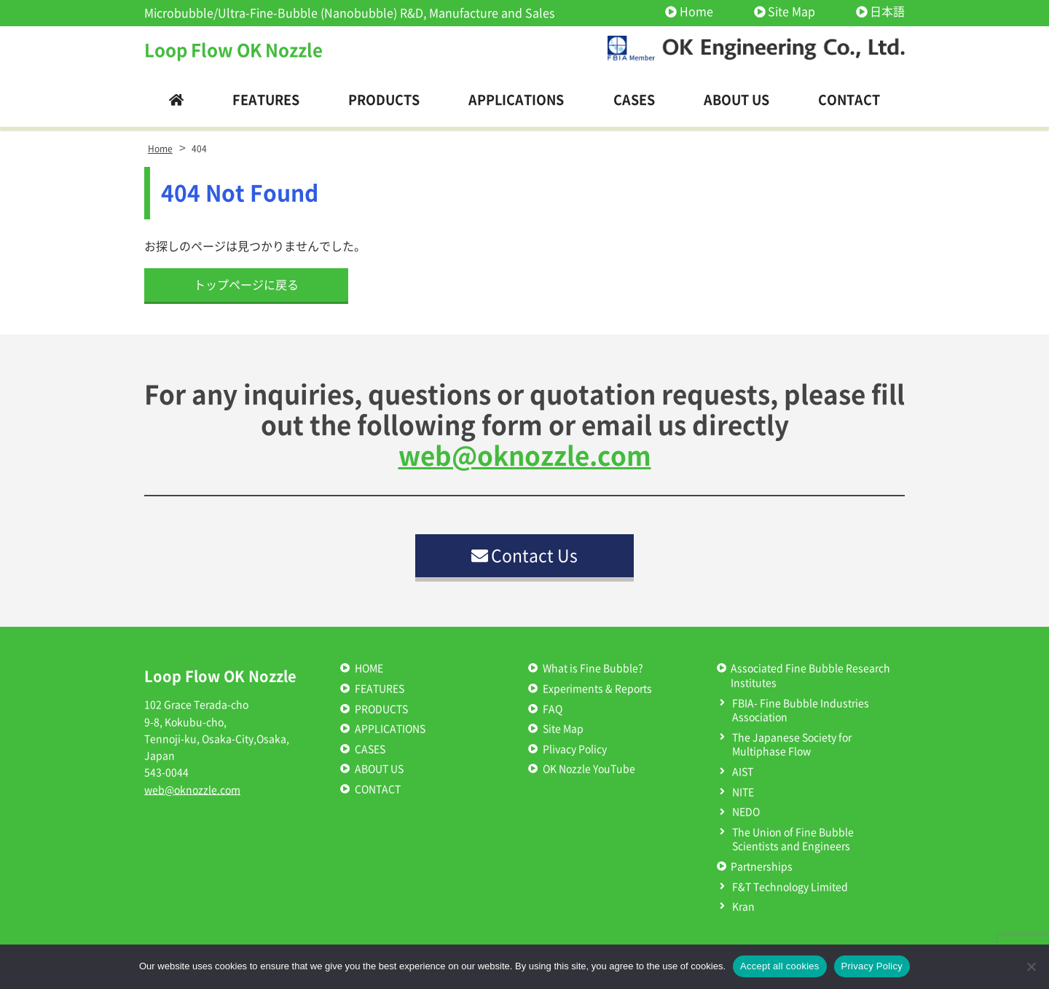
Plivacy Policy (575, 749)
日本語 (887, 11)
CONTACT (378, 789)
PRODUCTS (381, 709)
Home (696, 11)
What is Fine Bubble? (593, 668)
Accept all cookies (780, 966)
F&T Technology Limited (790, 887)
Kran (743, 907)
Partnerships (762, 866)
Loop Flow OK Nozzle (233, 50)
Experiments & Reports (597, 689)
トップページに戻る (246, 285)
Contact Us (524, 555)
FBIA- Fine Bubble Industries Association (800, 710)
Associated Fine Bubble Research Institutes (810, 675)
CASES (370, 749)
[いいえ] (1031, 966)
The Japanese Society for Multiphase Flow (792, 744)
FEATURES (379, 689)
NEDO (746, 812)
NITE (743, 792)
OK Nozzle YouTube (589, 769)
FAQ (552, 709)
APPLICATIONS (390, 729)
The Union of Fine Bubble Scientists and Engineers (793, 839)
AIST (742, 772)
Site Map (791, 11)
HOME (369, 668)
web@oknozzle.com (524, 456)
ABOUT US (379, 769)
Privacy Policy (872, 966)
